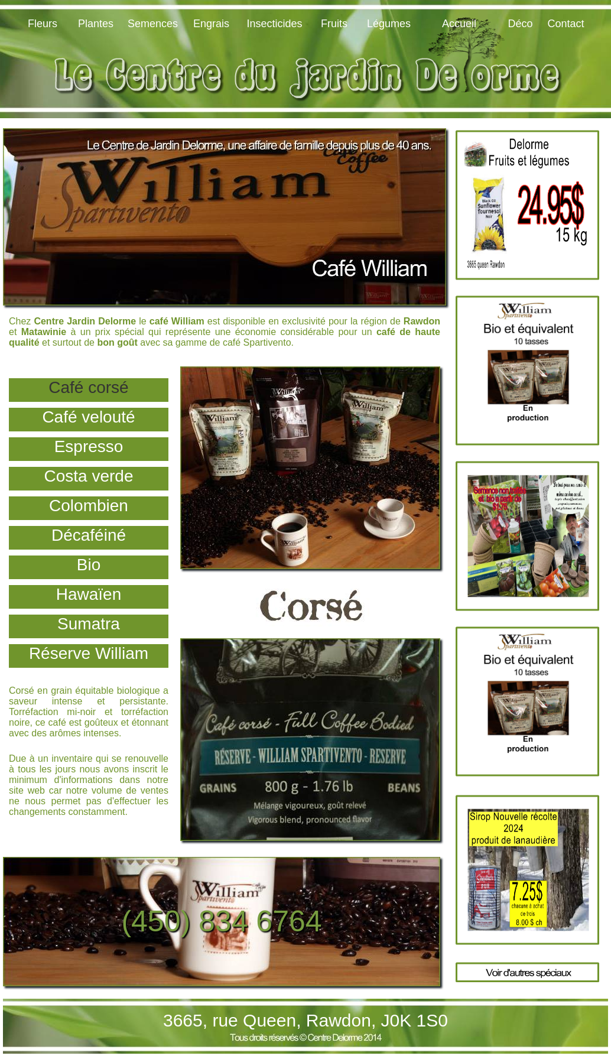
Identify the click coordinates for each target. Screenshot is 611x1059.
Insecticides (274, 24)
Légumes (389, 24)
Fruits (334, 24)
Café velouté (88, 417)
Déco (520, 24)
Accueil (459, 24)
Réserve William (88, 653)
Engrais (211, 24)
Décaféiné (88, 535)
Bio (88, 565)
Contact (565, 24)
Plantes (95, 24)
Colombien (88, 505)
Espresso (89, 446)
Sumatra (88, 624)
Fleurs (42, 24)
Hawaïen (89, 594)
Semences (153, 24)
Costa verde (89, 476)
